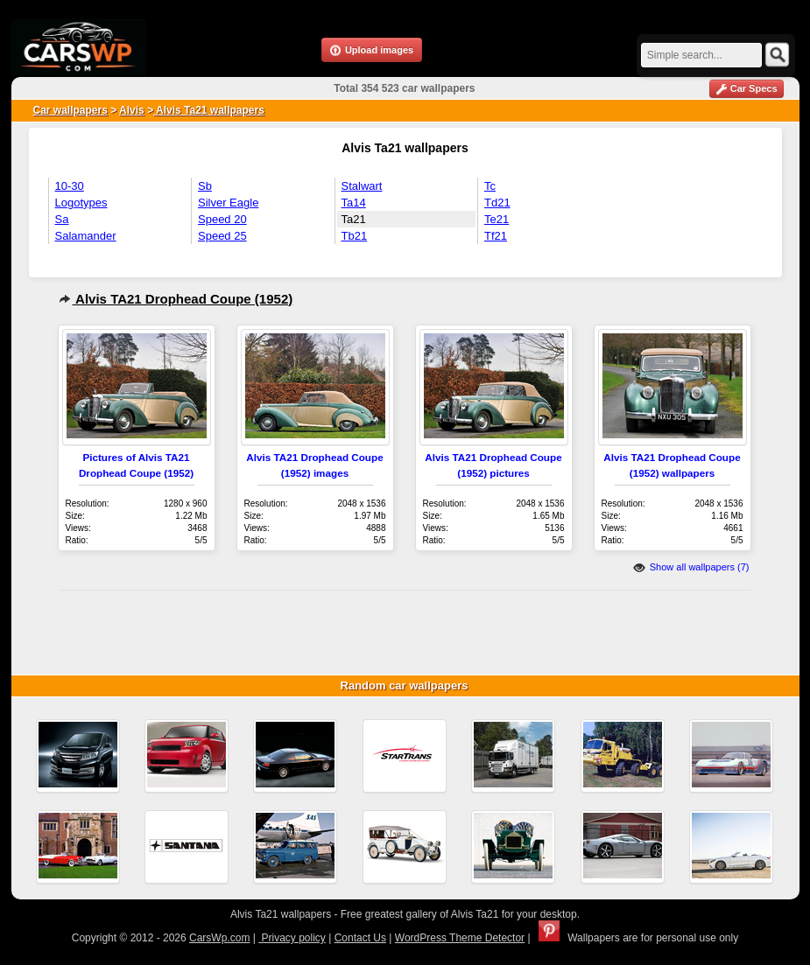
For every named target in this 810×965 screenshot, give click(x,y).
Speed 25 (222, 235)
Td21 (497, 202)
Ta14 (354, 202)
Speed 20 (222, 219)
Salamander (85, 235)
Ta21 (354, 219)
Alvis (131, 110)
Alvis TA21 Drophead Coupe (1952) (176, 298)
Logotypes (81, 202)
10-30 (69, 185)
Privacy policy (292, 938)
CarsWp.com (219, 938)
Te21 (496, 219)
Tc (490, 185)
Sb (205, 185)
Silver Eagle (228, 202)
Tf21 (495, 235)
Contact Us (360, 938)
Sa (62, 219)
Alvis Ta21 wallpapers (208, 110)
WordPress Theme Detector (460, 938)
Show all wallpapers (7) (691, 567)
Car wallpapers (70, 110)
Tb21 (355, 235)
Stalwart (362, 185)
